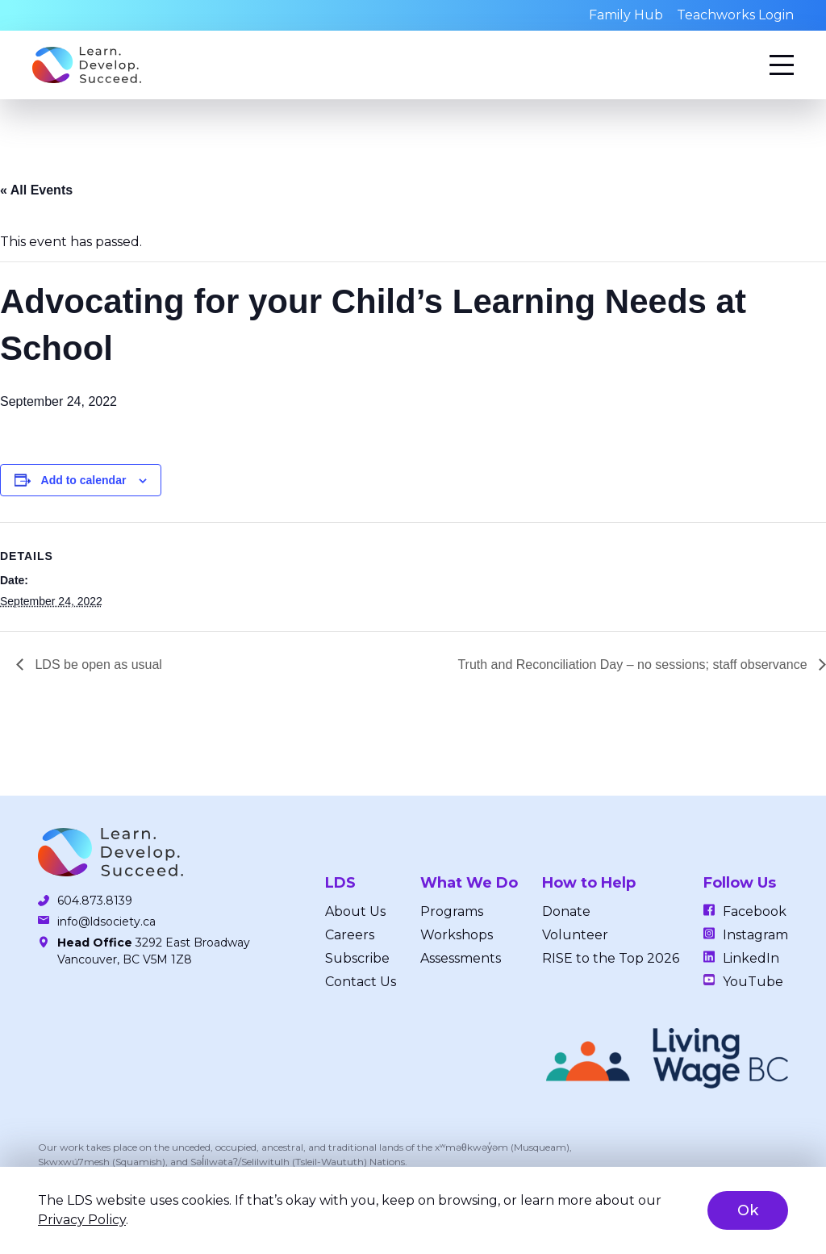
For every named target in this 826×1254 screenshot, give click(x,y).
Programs (451, 911)
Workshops (456, 935)
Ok (747, 1210)
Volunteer (575, 935)
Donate (566, 911)
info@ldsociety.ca (106, 921)
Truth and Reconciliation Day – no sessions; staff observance (634, 664)
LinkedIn (751, 958)
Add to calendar (84, 480)
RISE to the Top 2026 (610, 958)
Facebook (754, 911)
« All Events (36, 190)
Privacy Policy (82, 1219)
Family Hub (626, 15)
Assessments (460, 958)
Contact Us (360, 981)
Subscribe (357, 958)
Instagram (755, 935)
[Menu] (782, 65)
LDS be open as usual (96, 664)
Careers (349, 935)
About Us (355, 911)
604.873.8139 (94, 900)
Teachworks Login (735, 15)
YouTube (753, 981)
